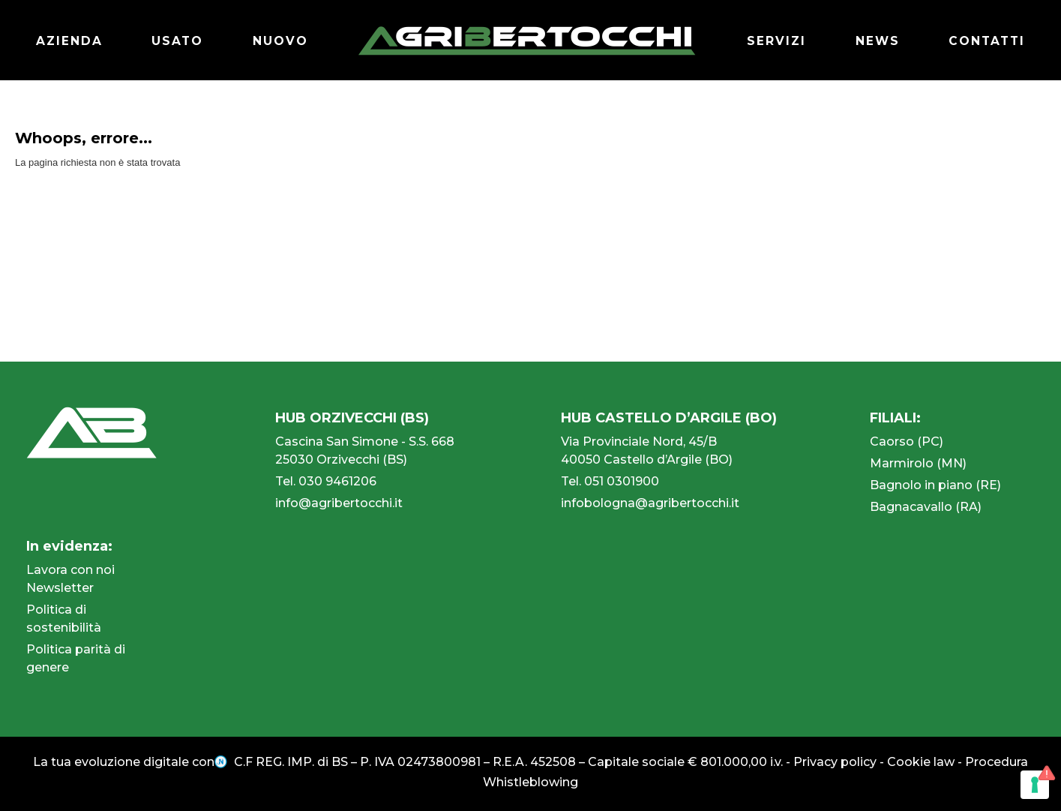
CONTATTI (985, 41)
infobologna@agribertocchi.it (650, 503)
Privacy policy (835, 762)
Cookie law (921, 762)
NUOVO (281, 41)
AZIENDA (69, 41)
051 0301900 (621, 481)
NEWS (875, 41)
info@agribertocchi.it (339, 503)
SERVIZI (774, 41)
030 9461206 (337, 481)
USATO (178, 41)
